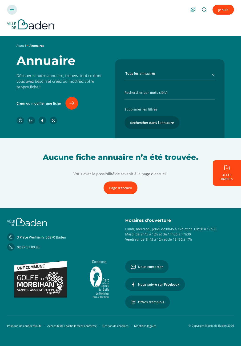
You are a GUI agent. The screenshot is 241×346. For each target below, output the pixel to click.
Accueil (21, 46)
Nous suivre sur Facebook (155, 284)
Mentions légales (145, 326)
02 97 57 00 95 (23, 247)
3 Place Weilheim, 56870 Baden (36, 237)
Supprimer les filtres (141, 109)
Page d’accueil (120, 188)
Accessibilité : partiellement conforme (72, 326)
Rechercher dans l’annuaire (152, 122)
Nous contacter (147, 266)
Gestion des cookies (115, 326)
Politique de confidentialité (24, 326)
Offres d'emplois (147, 302)
